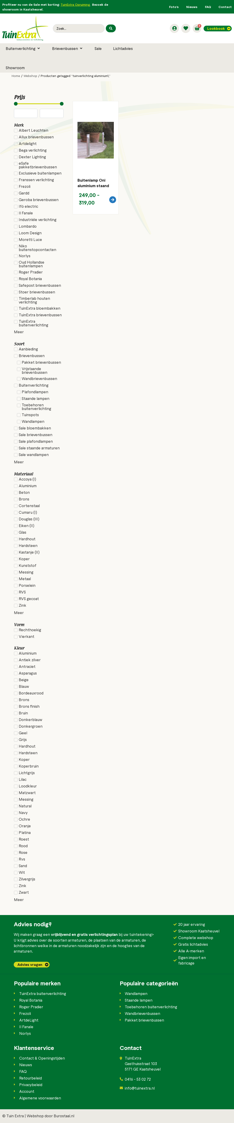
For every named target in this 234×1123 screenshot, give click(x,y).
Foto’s (174, 7)
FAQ (208, 7)
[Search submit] (111, 28)
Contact (225, 7)
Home (16, 76)
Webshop (30, 76)
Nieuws (191, 7)
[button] (23, 48)
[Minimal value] (38, 104)
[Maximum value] (51, 113)
